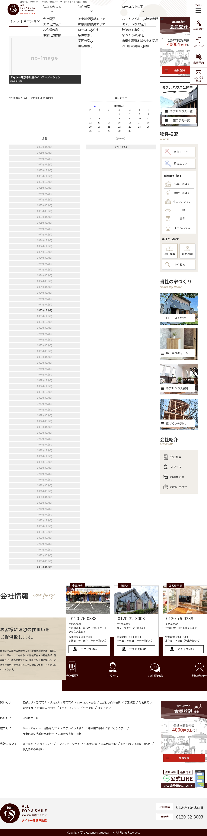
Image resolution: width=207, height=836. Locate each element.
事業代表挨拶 (52, 35)
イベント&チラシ (69, 708)
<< (95, 106)
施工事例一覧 (177, 120)
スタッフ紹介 (52, 24)
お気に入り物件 (46, 708)
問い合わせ (199, 670)
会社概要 (49, 18)
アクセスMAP (89, 649)
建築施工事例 (131, 29)
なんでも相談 (198, 76)
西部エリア (176, 152)
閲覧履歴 (28, 708)
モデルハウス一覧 (179, 111)
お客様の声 (50, 29)
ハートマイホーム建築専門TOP (143, 18)
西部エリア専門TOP (34, 702)
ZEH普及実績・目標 (135, 46)
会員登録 (198, 25)
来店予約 (198, 59)
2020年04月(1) (44, 567)
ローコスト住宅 (88, 29)
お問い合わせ (175, 487)
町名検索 (84, 46)
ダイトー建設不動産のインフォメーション (35, 77)
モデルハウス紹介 (134, 24)
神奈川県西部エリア (91, 18)
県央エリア (176, 164)
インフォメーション (68, 744)
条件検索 (84, 35)
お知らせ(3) (121, 147)
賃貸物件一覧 (30, 718)
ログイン (198, 42)
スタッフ (172, 467)
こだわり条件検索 (109, 702)
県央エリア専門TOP (61, 702)
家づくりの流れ (132, 35)
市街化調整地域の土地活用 (140, 40)
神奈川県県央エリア (91, 24)
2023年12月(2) (44, 310)
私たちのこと (52, 6)
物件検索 (84, 6)
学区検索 (84, 40)
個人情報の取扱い (33, 749)
